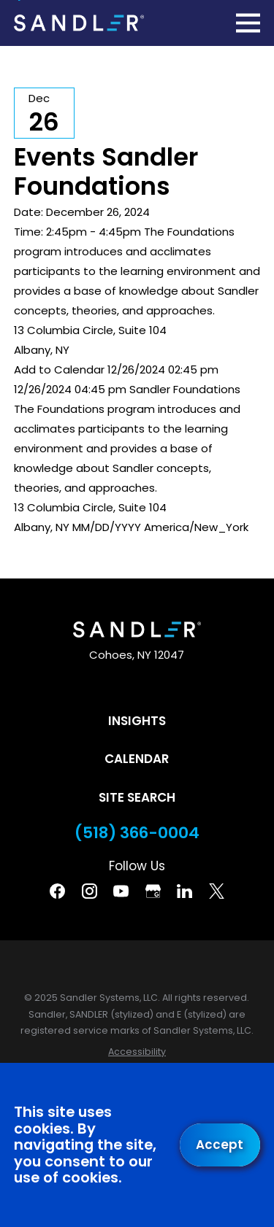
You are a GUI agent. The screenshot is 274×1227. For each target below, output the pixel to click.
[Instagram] (89, 891)
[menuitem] (137, 1052)
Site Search (137, 797)
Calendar (136, 758)
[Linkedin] (184, 891)
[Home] (79, 22)
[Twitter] (216, 891)
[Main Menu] (248, 23)
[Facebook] (57, 891)
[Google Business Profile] (153, 891)
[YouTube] (121, 891)
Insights (137, 720)
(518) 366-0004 (137, 833)
